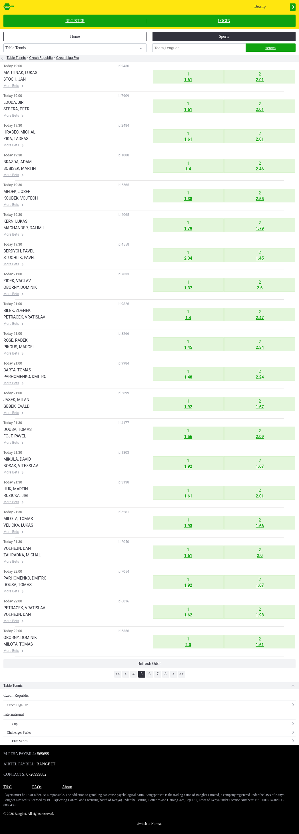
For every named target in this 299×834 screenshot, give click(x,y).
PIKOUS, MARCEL (19, 347)
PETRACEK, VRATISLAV (24, 317)
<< (117, 674)
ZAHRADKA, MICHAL (22, 555)
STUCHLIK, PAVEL (19, 257)
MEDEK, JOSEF (16, 191)
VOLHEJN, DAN (17, 548)
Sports (224, 36)
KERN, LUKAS (15, 221)
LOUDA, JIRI (14, 102)
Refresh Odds (149, 663)
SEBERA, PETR (16, 109)
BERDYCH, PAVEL (19, 251)
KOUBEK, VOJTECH (20, 198)
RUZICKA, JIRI (15, 495)
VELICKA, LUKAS (18, 525)
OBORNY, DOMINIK (20, 287)
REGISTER (75, 21)
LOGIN (224, 21)
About (67, 787)
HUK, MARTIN (15, 489)
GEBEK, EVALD (16, 406)
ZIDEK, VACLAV (17, 280)
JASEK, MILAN (16, 399)
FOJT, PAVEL (14, 436)
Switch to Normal (149, 823)
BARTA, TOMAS (17, 370)
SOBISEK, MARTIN (19, 168)
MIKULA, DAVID (17, 459)
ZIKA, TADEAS (16, 138)
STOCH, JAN (14, 79)
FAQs (36, 787)
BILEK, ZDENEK (17, 310)
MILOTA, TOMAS (18, 518)
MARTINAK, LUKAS (20, 72)
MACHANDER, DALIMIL (24, 228)
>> (181, 674)
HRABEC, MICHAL (19, 132)
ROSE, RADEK (15, 340)
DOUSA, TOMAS (17, 429)
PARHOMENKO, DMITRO (25, 376)
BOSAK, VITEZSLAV (20, 465)
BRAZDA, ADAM (17, 162)
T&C (7, 787)
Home (75, 36)
